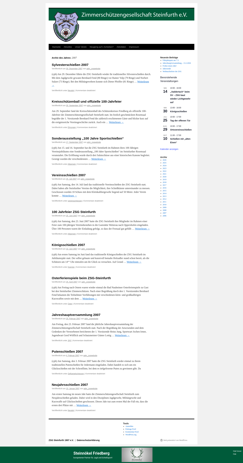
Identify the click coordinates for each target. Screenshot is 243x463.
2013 (164, 196)
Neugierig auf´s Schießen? (102, 47)
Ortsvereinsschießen (181, 129)
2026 (164, 160)
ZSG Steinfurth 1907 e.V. (61, 440)
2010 (164, 205)
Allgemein (72, 164)
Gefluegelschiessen (76, 374)
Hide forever (237, 451)
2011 (164, 202)
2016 (164, 188)
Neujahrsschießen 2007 (70, 384)
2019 (164, 179)
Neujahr (71, 90)
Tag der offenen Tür (180, 120)
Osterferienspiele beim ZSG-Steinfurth (81, 278)
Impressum (134, 47)
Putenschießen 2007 (67, 351)
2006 (164, 216)
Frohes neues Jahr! (170, 66)
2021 (164, 174)
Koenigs (71, 267)
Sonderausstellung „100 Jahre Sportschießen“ (88, 138)
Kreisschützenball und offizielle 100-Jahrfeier (87, 101)
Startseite (56, 47)
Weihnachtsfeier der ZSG (172, 71)
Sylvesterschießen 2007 (70, 64)
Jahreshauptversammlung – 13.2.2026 (177, 63)
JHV (69, 340)
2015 (164, 191)
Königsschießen (178, 111)
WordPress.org (131, 435)
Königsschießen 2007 (68, 245)
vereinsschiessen (75, 201)
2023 (164, 168)
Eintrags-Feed (131, 429)
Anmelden (129, 426)
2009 (164, 207)
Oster (70, 304)
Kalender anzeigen (169, 149)
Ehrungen (72, 127)
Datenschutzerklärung (88, 440)
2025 (164, 163)
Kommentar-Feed (132, 432)
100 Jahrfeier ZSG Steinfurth (74, 212)
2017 (164, 185)
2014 (164, 193)
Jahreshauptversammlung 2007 (76, 315)
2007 (164, 213)
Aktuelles (68, 47)
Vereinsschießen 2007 (69, 175)
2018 (164, 182)
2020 (164, 177)
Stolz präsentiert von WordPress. (175, 440)
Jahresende (167, 69)
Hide (234, 454)
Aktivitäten (121, 47)
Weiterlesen (116, 122)
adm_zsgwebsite (93, 69)
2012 (164, 199)
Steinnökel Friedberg (91, 453)
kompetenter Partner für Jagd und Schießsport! (92, 458)
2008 (164, 210)
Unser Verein (81, 47)
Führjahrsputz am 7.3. (171, 60)
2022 (164, 171)
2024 (164, 165)
